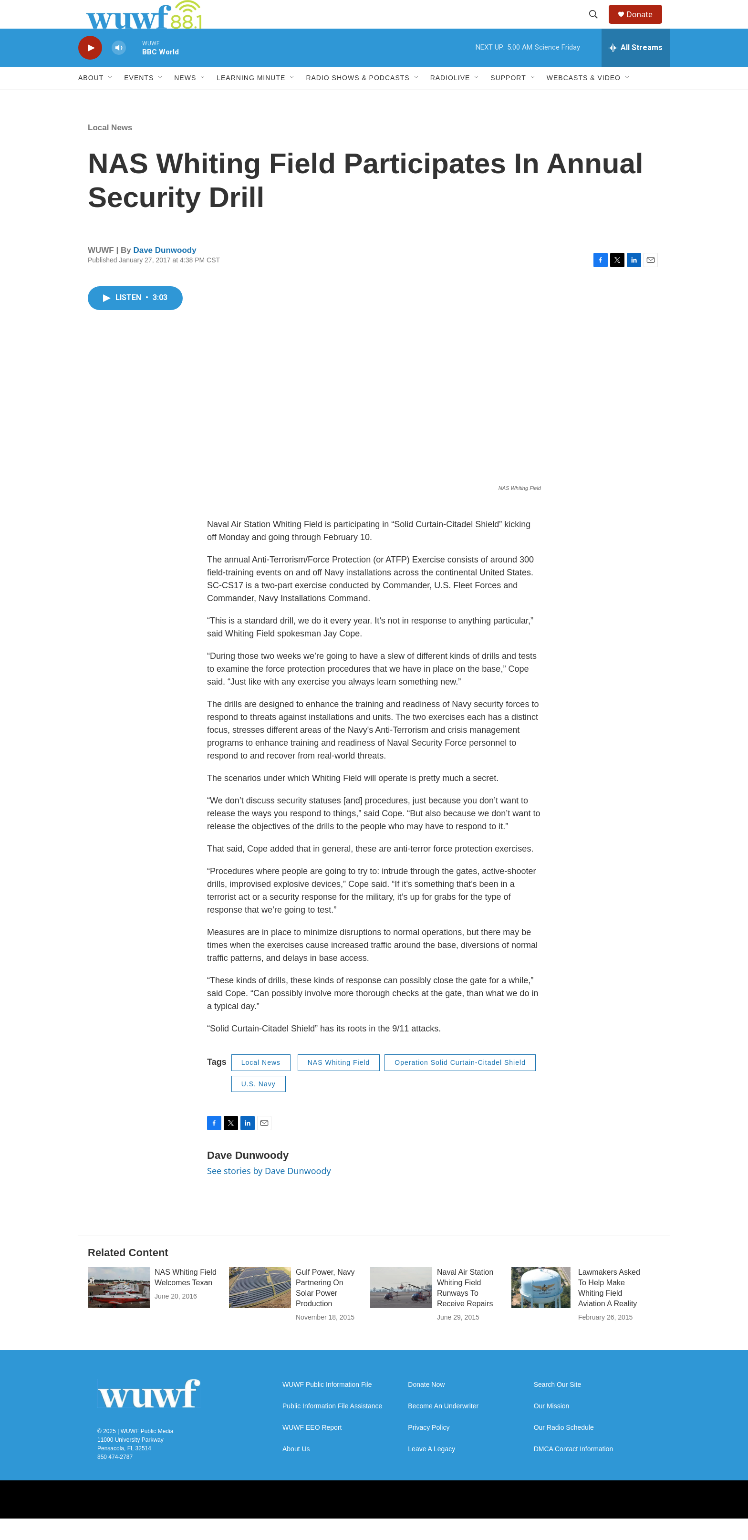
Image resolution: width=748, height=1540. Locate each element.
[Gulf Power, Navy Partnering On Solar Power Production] (260, 1309)
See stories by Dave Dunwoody (269, 1192)
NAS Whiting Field (339, 1084)
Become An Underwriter (443, 1427)
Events (139, 99)
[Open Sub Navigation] (110, 99)
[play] (90, 69)
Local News (110, 149)
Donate (645, 25)
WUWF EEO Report (312, 1449)
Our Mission (552, 1427)
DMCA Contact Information (573, 1470)
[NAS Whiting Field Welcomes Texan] (119, 1309)
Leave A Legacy (431, 1470)
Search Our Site (558, 1406)
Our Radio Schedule (564, 1449)
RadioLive (450, 99)
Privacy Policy (428, 1449)
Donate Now (426, 1406)
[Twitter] (445, 1521)
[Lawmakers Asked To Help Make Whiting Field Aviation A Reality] (542, 1309)
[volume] (119, 69)
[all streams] (636, 69)
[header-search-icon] (598, 25)
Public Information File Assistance (332, 1427)
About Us (296, 1470)
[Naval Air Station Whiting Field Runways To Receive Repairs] (401, 1309)
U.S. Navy (258, 1105)
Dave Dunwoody (164, 271)
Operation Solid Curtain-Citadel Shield (460, 1084)
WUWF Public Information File (327, 1406)
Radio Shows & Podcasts (357, 99)
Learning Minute (251, 99)
